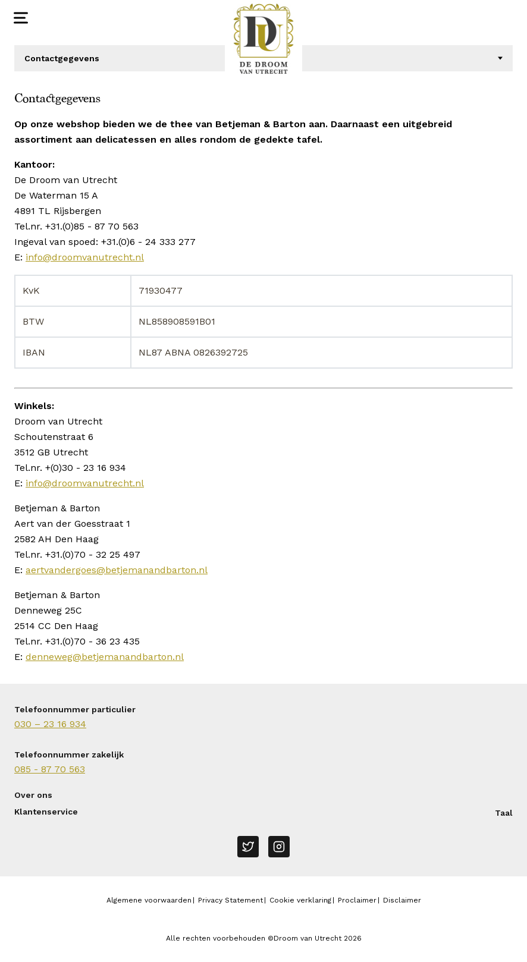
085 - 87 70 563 (49, 769)
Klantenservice (46, 811)
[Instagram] (279, 846)
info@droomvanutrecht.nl (85, 257)
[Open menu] (20, 18)
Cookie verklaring (300, 900)
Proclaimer (357, 900)
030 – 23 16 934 (50, 724)
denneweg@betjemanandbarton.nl (105, 656)
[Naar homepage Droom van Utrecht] (263, 38)
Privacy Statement (230, 900)
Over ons (33, 795)
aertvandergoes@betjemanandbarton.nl (117, 570)
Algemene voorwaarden (149, 900)
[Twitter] (248, 846)
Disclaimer (402, 900)
